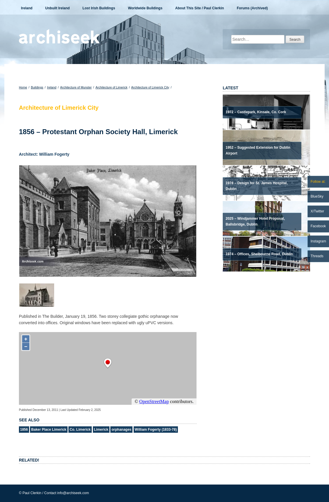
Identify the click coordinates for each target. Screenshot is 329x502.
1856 (24, 430)
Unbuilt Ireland (57, 8)
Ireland (26, 8)
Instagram (318, 241)
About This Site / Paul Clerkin (199, 8)
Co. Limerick (80, 430)
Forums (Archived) (252, 8)
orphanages (121, 430)
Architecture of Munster (76, 87)
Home (23, 87)
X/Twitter (317, 211)
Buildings (37, 87)
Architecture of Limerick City (150, 87)
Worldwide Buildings (145, 8)
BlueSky (317, 196)
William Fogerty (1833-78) (156, 430)
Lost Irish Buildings (98, 8)
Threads (317, 256)
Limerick (101, 430)
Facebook (318, 226)
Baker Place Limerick (48, 430)
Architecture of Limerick (111, 87)
